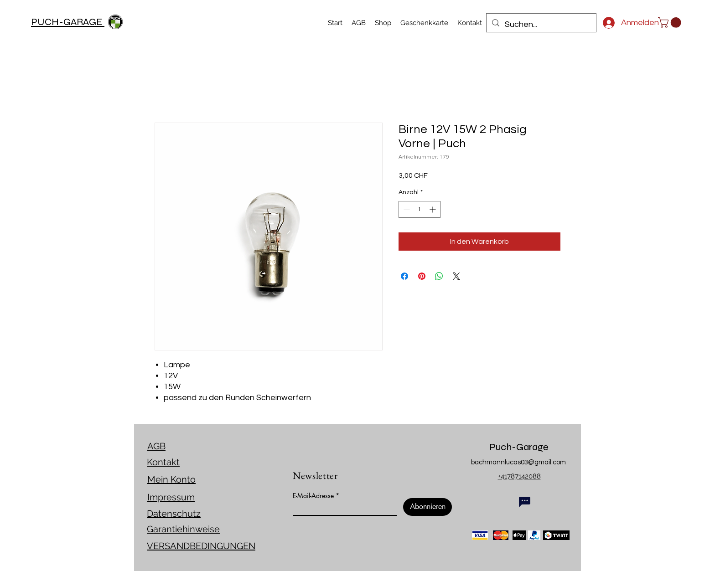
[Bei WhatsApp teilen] (439, 276)
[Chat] (525, 502)
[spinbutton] (419, 209)
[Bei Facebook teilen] (404, 276)
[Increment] (433, 209)
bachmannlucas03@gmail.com (518, 462)
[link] (671, 22)
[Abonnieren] (427, 507)
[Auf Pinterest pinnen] (421, 276)
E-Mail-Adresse (313, 496)
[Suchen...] (541, 25)
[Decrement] (405, 209)
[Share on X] (456, 276)
